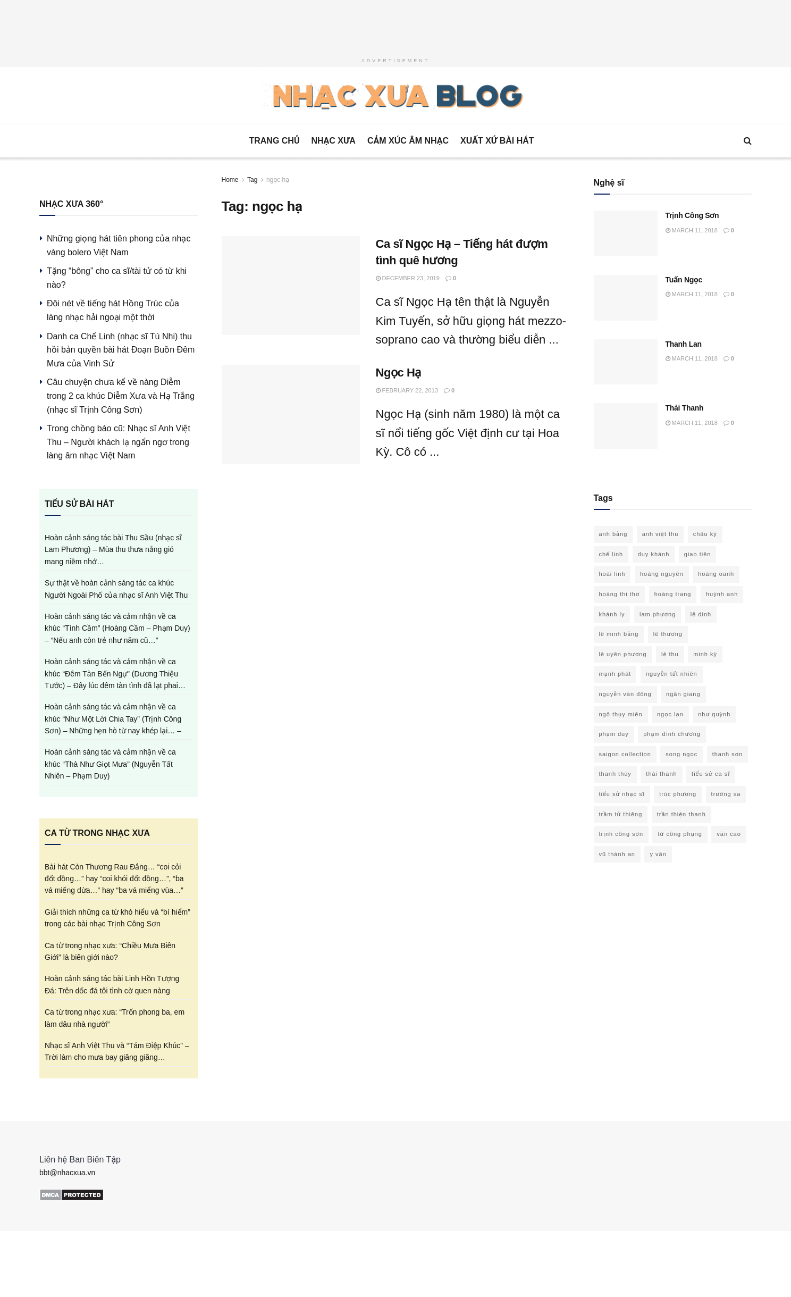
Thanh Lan (684, 344)
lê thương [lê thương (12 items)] (668, 634)
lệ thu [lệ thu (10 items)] (670, 654)
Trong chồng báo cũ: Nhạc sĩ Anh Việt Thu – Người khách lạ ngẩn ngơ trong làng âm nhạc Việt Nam (118, 442)
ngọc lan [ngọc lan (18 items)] (670, 714)
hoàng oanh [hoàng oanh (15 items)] (716, 574)
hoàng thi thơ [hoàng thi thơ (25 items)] (619, 594)
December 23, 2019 (408, 278)
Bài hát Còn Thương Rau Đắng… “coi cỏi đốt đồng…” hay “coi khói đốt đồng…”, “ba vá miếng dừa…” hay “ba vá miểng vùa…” (114, 879)
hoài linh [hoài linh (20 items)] (612, 574)
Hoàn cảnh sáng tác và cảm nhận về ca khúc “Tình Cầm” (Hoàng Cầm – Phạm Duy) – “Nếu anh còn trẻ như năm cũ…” (117, 628)
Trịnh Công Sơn (692, 215)
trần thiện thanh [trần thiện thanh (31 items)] (681, 814)
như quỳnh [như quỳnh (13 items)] (714, 714)
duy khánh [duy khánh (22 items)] (654, 554)
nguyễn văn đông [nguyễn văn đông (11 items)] (625, 694)
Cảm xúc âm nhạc (408, 140)
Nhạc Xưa (333, 140)
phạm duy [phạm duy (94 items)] (614, 734)
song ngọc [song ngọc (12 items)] (681, 754)
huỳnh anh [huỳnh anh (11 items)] (722, 594)
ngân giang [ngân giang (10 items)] (683, 694)
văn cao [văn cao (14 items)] (729, 834)
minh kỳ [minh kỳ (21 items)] (705, 654)
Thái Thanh (685, 408)
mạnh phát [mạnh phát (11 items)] (615, 674)
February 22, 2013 (407, 390)
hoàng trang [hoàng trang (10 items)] (673, 594)
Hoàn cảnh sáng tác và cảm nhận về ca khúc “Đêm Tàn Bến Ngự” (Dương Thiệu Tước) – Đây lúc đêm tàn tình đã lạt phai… (115, 673)
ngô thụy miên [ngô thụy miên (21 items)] (621, 714)
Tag (252, 179)
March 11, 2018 (692, 230)
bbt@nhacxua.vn (67, 1172)
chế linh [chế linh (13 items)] (611, 554)
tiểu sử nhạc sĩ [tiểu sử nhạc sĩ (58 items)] (622, 794)
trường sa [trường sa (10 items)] (726, 794)
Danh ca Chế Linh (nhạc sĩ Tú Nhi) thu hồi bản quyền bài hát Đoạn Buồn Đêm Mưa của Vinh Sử (121, 350)
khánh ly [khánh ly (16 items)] (612, 614)
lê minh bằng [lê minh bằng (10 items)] (619, 634)
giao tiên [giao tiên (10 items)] (697, 554)
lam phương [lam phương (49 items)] (657, 614)
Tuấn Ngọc (684, 279)
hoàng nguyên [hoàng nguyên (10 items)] (662, 574)
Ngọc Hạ (398, 372)
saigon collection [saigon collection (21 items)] (625, 754)
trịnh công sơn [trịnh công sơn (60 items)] (621, 834)
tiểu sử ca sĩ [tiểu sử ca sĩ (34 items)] (711, 774)
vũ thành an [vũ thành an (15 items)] (617, 854)
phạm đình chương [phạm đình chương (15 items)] (672, 734)
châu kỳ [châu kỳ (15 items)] (705, 534)
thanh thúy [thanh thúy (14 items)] (615, 774)
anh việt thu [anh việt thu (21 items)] (660, 534)
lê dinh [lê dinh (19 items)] (701, 614)
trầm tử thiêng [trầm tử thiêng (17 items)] (621, 814)
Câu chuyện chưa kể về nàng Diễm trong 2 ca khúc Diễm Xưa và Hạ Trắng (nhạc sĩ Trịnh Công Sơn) (121, 396)
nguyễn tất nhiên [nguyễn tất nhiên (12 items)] (671, 674)
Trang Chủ (274, 140)
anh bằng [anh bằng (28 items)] (613, 534)
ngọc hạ (277, 179)
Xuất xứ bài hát (497, 140)
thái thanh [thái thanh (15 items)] (661, 774)
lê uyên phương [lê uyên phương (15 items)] (623, 654)
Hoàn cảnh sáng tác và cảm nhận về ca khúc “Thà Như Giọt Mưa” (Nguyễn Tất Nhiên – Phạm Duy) (110, 764)
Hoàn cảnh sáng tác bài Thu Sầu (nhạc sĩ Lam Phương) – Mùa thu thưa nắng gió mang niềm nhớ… (113, 549)
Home (230, 179)
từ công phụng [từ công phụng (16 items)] (680, 834)
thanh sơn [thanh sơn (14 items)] (727, 754)
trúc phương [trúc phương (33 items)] (677, 794)
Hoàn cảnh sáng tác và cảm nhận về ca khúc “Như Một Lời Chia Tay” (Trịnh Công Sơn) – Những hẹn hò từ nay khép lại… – (113, 718)
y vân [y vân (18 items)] (658, 854)
